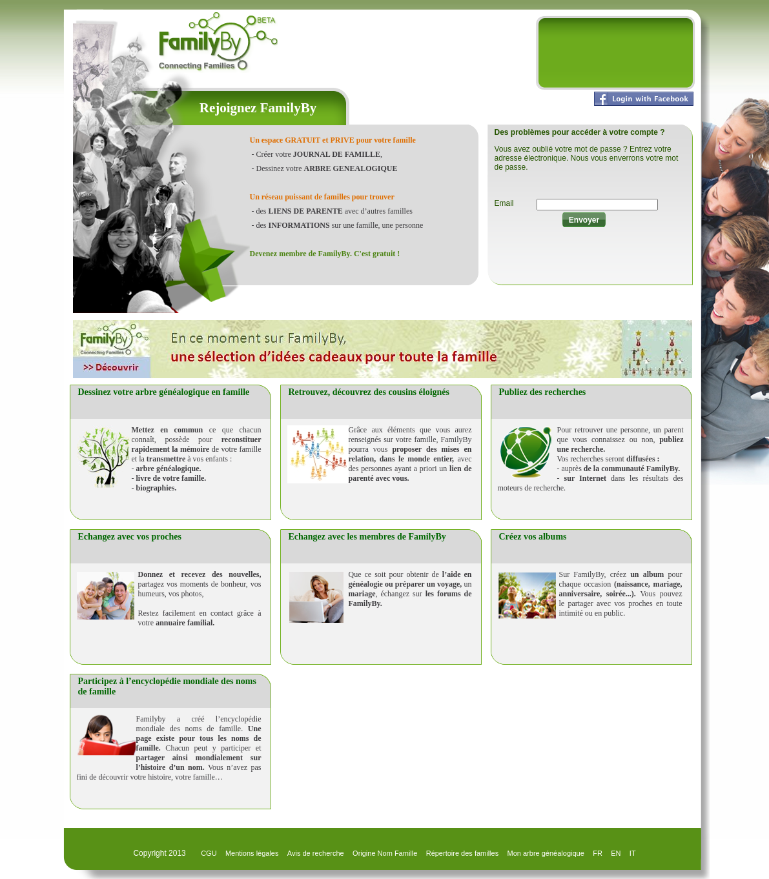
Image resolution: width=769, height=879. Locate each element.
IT (633, 853)
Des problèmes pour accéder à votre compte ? (580, 132)
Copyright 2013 (160, 853)
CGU (208, 853)
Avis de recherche (315, 853)
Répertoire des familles (462, 853)
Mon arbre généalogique (546, 853)
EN (615, 853)
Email (504, 203)
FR (597, 853)
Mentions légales (252, 853)
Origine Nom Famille (385, 853)
